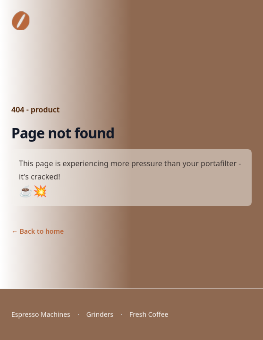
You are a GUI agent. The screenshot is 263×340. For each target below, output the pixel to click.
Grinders (99, 314)
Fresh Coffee (148, 314)
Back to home (37, 231)
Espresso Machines (40, 314)
